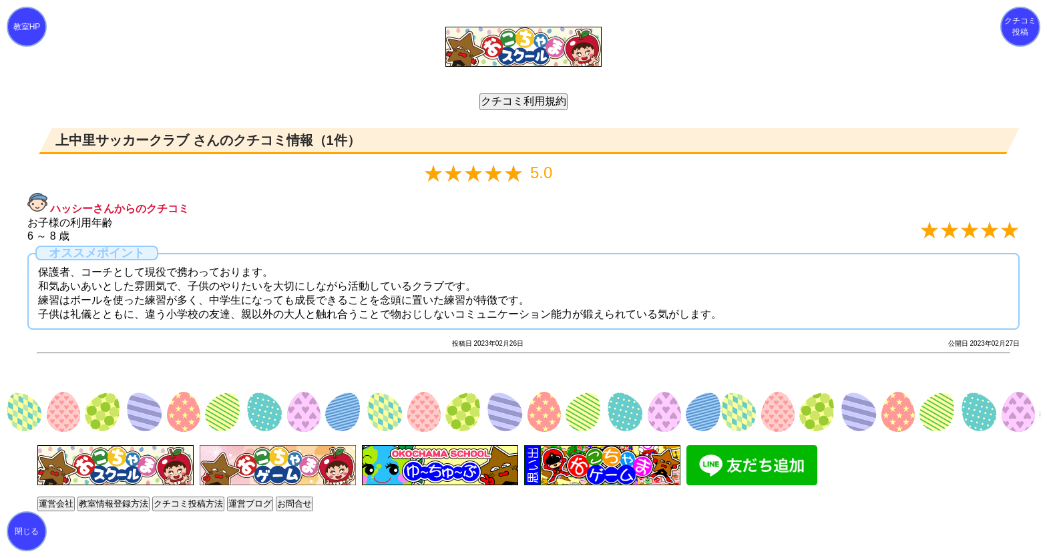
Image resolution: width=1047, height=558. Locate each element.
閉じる (27, 531)
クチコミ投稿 (1020, 26)
